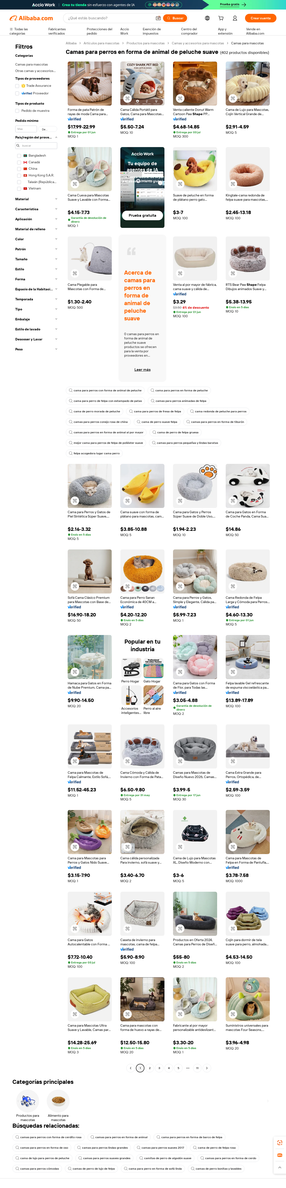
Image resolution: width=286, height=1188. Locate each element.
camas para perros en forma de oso (41, 1148)
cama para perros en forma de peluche (179, 390)
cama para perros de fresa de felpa (155, 411)
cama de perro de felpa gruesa (176, 432)
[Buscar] (175, 18)
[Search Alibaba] (110, 18)
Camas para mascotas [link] (247, 43)
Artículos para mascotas (101, 43)
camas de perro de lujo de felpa (91, 1169)
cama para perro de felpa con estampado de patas (105, 401)
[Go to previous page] (130, 1068)
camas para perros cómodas (37, 1169)
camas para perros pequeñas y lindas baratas (185, 443)
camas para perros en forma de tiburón (215, 422)
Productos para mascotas (146, 43)
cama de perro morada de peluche (94, 411)
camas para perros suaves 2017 (160, 1148)
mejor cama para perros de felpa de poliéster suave (106, 443)
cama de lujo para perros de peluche (42, 1158)
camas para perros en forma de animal (119, 1137)
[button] (158, 18)
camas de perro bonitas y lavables (216, 1169)
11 (197, 1068)
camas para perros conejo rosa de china (98, 422)
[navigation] (36, 556)
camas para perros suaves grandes (104, 1158)
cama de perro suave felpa (157, 422)
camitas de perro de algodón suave (165, 1158)
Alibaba (71, 43)
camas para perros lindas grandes (102, 1148)
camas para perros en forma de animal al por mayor (106, 432)
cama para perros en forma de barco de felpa (189, 1137)
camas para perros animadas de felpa (178, 401)
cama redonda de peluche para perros (218, 411)
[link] (280, 1143)
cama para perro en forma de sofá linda (153, 1169)
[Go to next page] (207, 1068)
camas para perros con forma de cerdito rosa (48, 1137)
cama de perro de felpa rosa (214, 1148)
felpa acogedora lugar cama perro (94, 453)
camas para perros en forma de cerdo (228, 1158)
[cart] (221, 19)
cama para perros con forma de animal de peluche (105, 390)
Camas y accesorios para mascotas (198, 43)
